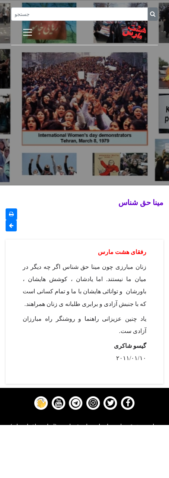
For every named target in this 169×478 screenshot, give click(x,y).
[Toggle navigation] (27, 32)
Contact (84, 464)
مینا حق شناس (140, 202)
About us (84, 473)
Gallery (84, 454)
